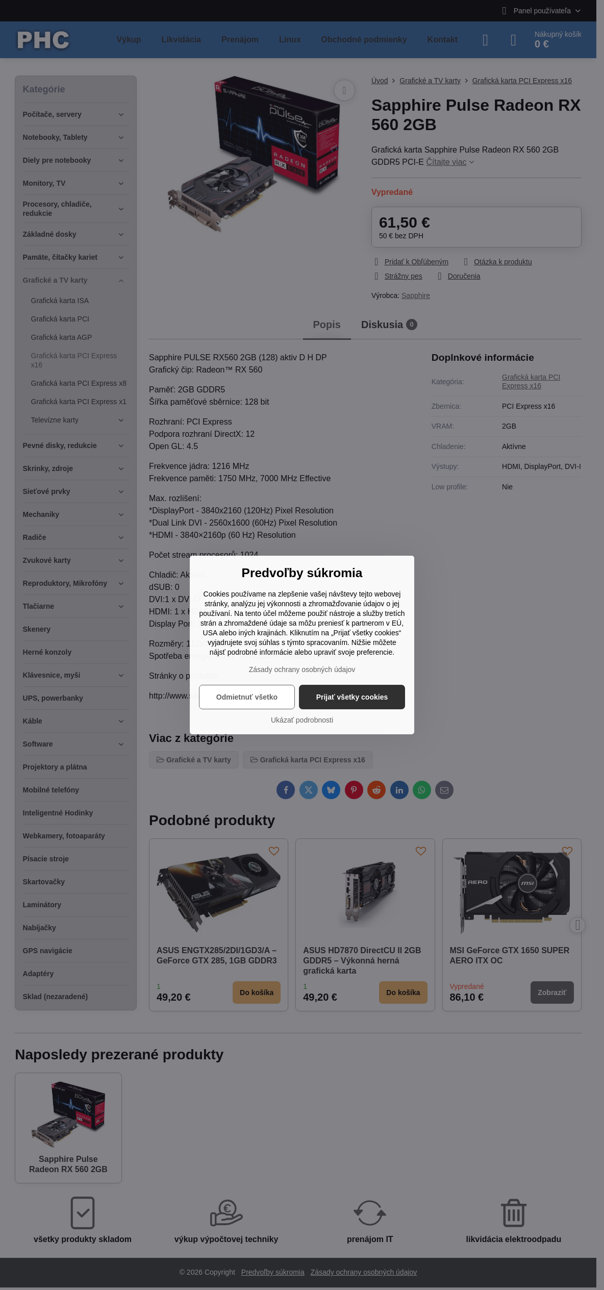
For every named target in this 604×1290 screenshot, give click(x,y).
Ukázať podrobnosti (302, 720)
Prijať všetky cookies (352, 697)
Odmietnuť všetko (247, 697)
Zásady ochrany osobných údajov (302, 669)
